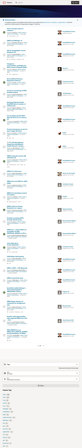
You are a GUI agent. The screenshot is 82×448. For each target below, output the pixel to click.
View (8, 372)
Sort (8, 378)
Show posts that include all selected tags (68, 368)
